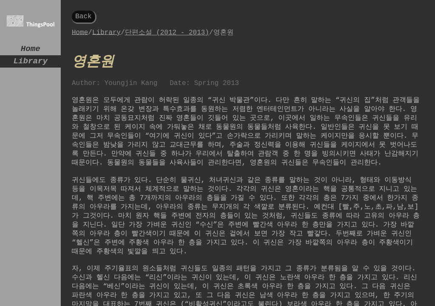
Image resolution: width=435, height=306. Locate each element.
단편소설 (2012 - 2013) (167, 35)
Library (30, 64)
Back (83, 17)
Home (30, 50)
